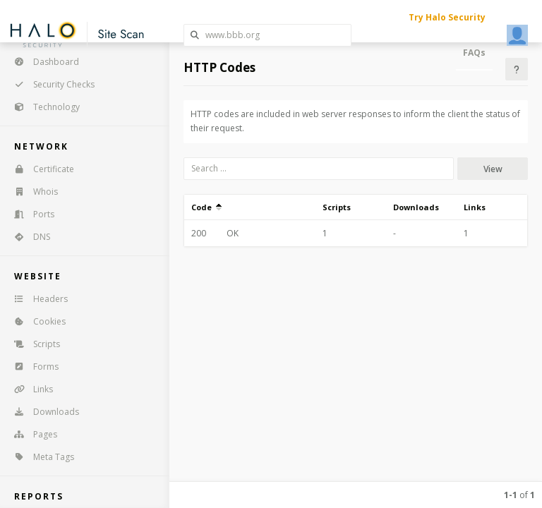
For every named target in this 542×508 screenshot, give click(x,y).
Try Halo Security (447, 17)
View (492, 169)
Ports (29, 214)
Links (29, 389)
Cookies (35, 321)
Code (206, 207)
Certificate (39, 169)
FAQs (474, 53)
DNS (27, 237)
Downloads (42, 412)
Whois (31, 192)
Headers (36, 299)
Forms (32, 367)
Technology (42, 107)
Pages (31, 434)
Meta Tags (39, 457)
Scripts (32, 344)
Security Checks (50, 84)
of (519, 495)
